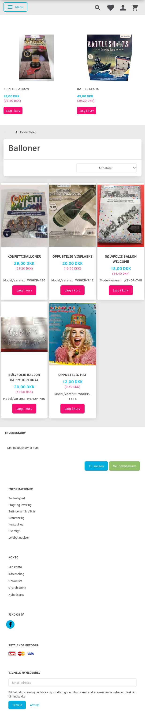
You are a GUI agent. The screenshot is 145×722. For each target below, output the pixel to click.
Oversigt (14, 531)
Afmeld (34, 705)
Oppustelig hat (72, 374)
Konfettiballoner (24, 256)
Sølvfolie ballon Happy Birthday (24, 377)
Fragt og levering (19, 505)
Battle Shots (88, 88)
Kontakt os (15, 524)
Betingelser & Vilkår (21, 511)
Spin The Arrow (16, 88)
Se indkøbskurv (124, 466)
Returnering (16, 518)
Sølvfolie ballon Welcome (121, 259)
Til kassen (96, 466)
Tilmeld (17, 705)
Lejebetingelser (18, 537)
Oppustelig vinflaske (72, 256)
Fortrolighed (16, 498)
